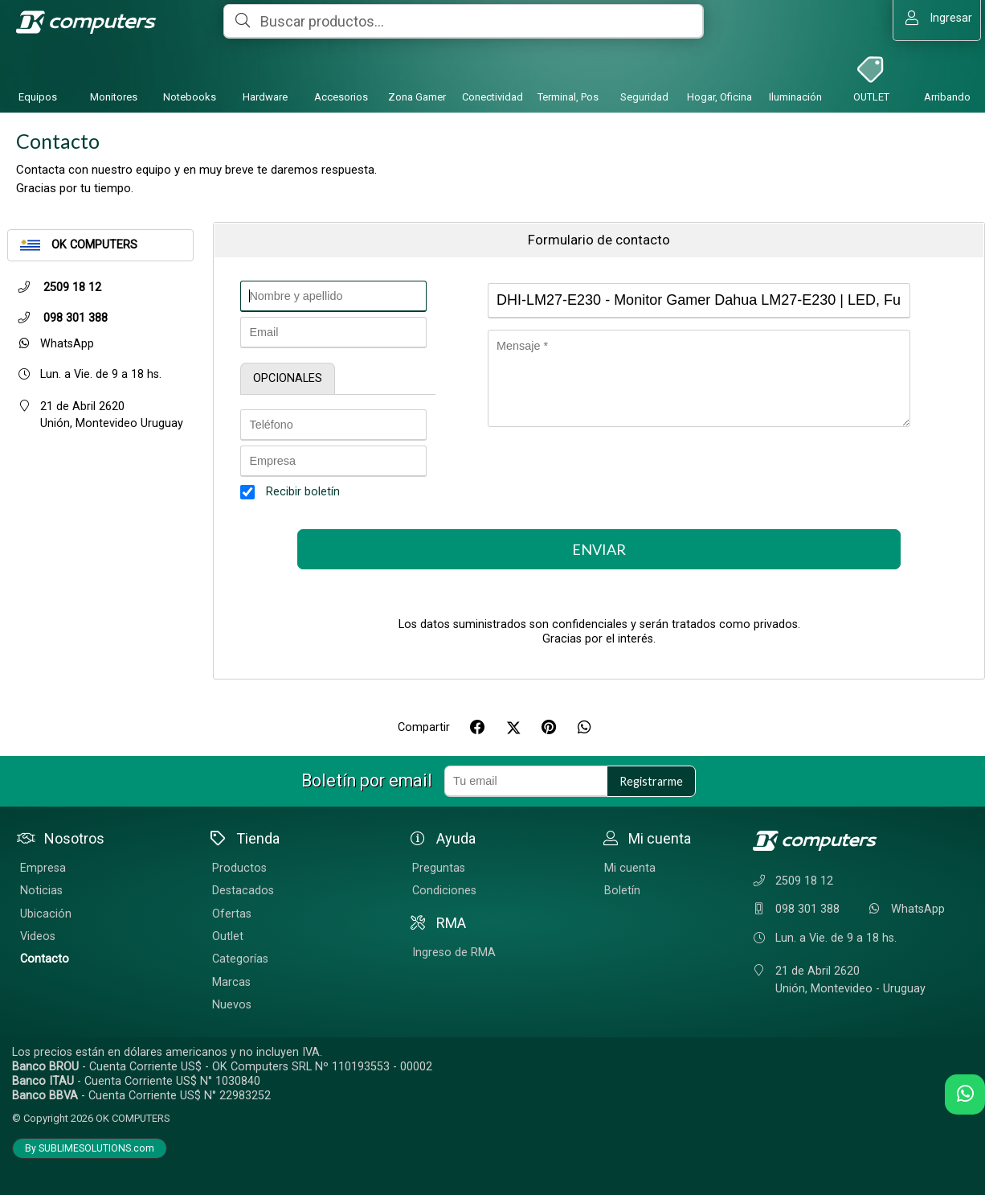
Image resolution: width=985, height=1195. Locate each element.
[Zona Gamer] (417, 67)
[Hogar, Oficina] (720, 67)
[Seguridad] (644, 67)
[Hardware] (265, 67)
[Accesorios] (341, 67)
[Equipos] (38, 67)
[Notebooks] (190, 67)
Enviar (599, 549)
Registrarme (651, 781)
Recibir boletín (303, 492)
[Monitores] (113, 67)
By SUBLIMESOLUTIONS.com (89, 1148)
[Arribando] (947, 67)
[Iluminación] (795, 67)
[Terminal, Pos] (568, 67)
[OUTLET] (872, 67)
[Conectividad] (492, 67)
